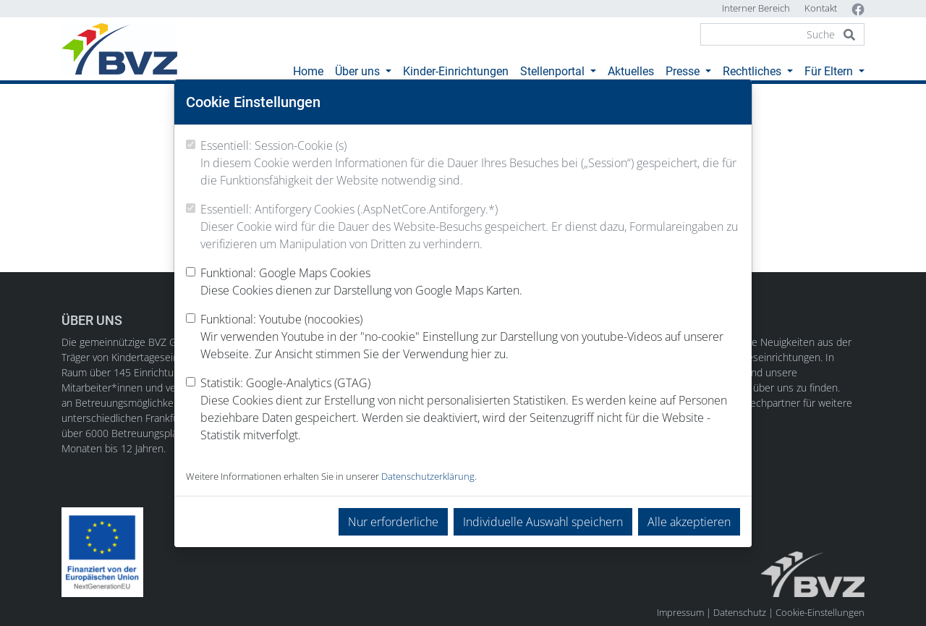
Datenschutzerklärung (428, 476)
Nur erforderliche (393, 522)
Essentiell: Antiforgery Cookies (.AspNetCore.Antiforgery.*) (470, 227)
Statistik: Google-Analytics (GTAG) (470, 409)
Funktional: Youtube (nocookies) (470, 337)
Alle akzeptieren (689, 522)
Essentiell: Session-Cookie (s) (470, 163)
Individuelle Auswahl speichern (543, 522)
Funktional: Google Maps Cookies (361, 282)
